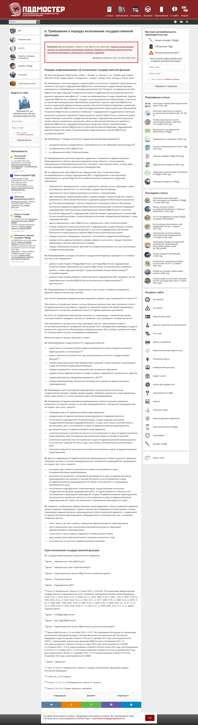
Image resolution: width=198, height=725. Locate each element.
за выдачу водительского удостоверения (21, 165)
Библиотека (122, 15)
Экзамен (148, 15)
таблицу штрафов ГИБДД (21, 228)
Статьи (110, 15)
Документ (91, 696)
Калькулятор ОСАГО (19, 202)
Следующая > (123, 696)
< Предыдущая (59, 696)
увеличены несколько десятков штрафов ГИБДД (24, 221)
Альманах (135, 15)
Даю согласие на (25, 133)
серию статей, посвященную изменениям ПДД (22, 189)
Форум (184, 15)
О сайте (174, 15)
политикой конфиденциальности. (108, 718)
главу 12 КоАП (25, 226)
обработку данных (26, 134)
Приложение (161, 15)
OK (150, 718)
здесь (24, 184)
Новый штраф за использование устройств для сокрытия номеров (22, 257)
